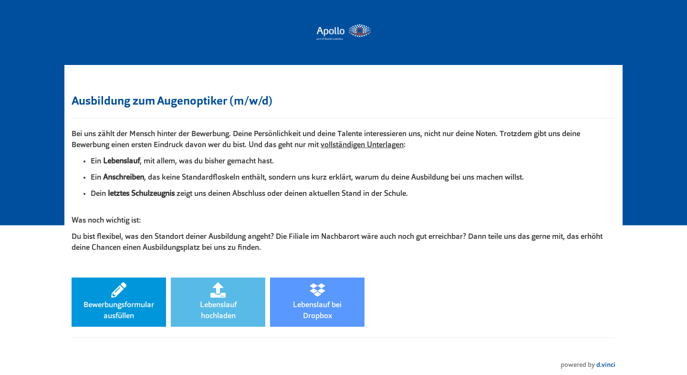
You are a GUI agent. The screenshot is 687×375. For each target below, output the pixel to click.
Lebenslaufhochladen (218, 301)
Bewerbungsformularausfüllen (118, 301)
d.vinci (605, 365)
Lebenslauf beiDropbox (317, 301)
